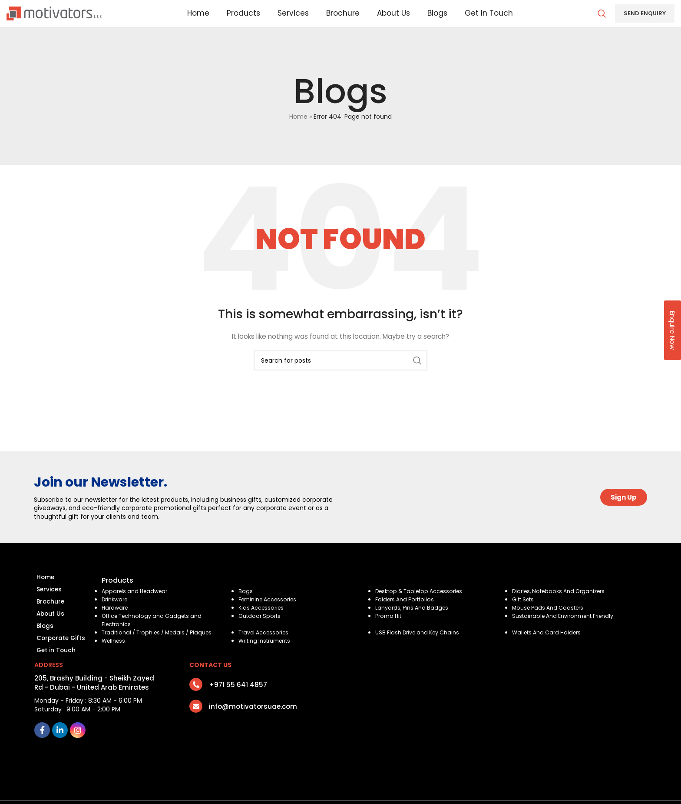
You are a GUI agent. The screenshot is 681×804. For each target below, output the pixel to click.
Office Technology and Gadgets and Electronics (153, 632)
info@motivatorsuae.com (253, 726)
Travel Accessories (265, 645)
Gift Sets (523, 611)
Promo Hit (389, 628)
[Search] (602, 19)
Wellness (114, 653)
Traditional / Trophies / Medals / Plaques (159, 645)
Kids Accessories (262, 620)
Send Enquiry (645, 19)
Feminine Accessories (269, 611)
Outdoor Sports (260, 628)
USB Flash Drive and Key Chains (419, 645)
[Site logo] (54, 19)
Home (298, 128)
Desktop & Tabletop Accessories (421, 603)
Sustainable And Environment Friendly (565, 628)
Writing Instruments (265, 653)
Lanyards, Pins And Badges (413, 620)
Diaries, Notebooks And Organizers (561, 603)
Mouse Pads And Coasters (549, 620)
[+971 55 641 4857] (195, 704)
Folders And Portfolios (405, 611)
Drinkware (116, 611)
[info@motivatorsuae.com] (195, 726)
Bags (245, 603)
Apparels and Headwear (137, 603)
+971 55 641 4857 (238, 704)
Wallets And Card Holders (548, 645)
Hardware (116, 620)
